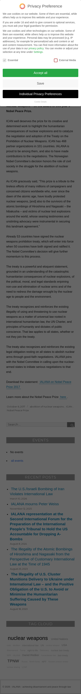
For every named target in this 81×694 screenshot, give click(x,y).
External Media (65, 57)
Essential (10, 57)
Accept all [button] (40, 70)
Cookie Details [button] (40, 99)
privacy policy (36, 45)
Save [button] (40, 81)
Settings (38, 49)
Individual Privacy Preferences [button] (40, 91)
